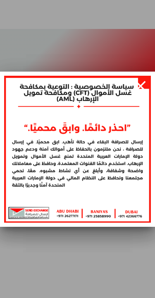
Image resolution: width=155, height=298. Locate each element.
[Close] (140, 86)
